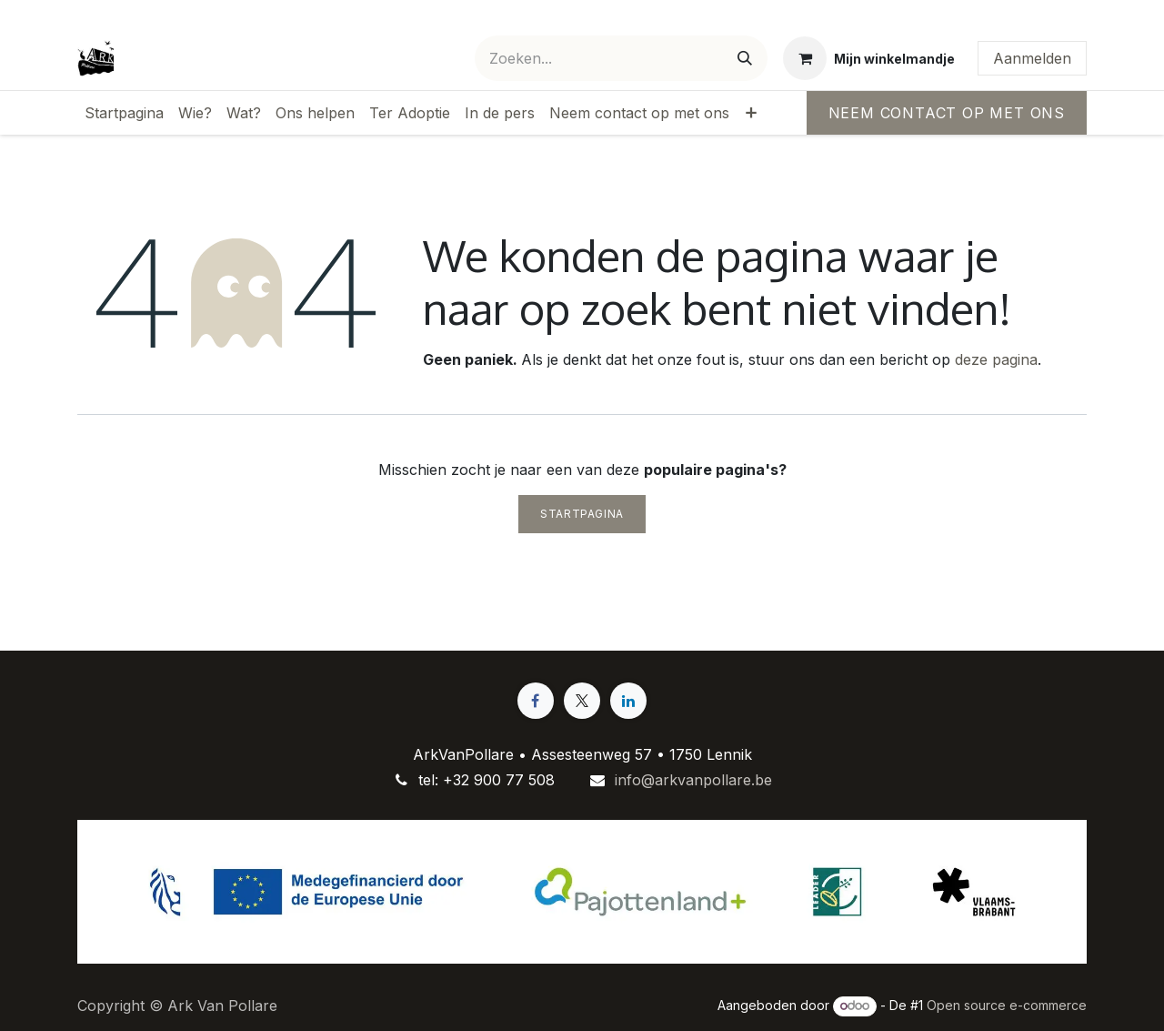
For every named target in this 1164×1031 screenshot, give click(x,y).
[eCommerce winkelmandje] (869, 58)
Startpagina (582, 514)
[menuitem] (124, 113)
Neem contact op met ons (946, 113)
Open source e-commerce (1007, 1005)
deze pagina (996, 359)
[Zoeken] (745, 58)
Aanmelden (1032, 58)
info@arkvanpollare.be (693, 780)
